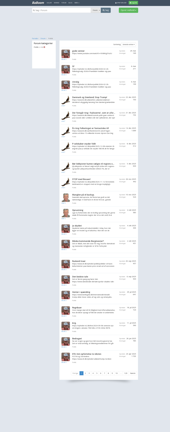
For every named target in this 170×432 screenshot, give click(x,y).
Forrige (75, 373)
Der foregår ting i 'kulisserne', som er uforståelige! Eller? (100, 112)
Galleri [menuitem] (49, 3)
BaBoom (38, 2)
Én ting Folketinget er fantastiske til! (90, 128)
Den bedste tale (80, 276)
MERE (77, 3)
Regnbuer (77, 307)
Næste (132, 373)
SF (73, 66)
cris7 (63, 105)
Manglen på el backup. (83, 194)
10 (117, 373)
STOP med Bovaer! (81, 179)
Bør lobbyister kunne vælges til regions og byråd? (96, 163)
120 (125, 373)
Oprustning (77, 210)
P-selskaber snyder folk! (84, 143)
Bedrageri (77, 338)
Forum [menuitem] (64, 3)
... (120, 373)
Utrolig (75, 81)
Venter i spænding (81, 292)
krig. (74, 323)
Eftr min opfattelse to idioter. (87, 354)
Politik (38, 47)
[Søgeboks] (61, 10)
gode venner (78, 51)
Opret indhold (128, 10)
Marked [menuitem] (56, 3)
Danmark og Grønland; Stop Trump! (89, 97)
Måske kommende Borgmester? (88, 241)
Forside (35, 38)
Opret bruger (120, 3)
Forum (43, 38)
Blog (70, 3)
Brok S (63, 59)
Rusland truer (79, 261)
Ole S (63, 203)
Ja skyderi (77, 225)
